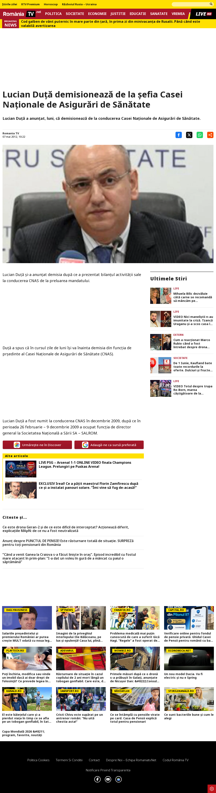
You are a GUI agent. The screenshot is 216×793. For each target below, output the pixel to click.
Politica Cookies (38, 760)
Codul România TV (176, 760)
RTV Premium (30, 4)
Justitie (118, 14)
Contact (94, 760)
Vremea (178, 14)
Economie (97, 14)
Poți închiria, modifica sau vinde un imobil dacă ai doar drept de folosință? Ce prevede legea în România (26, 677)
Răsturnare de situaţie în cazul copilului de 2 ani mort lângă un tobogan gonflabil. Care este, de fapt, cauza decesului (80, 677)
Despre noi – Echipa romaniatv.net (131, 760)
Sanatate (158, 14)
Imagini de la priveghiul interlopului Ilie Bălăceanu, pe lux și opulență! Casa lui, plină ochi (78, 637)
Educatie (138, 14)
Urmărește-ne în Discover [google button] (37, 445)
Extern (178, 335)
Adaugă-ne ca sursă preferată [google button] (109, 445)
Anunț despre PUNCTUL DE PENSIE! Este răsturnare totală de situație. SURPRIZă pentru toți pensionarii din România (68, 542)
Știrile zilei (9, 4)
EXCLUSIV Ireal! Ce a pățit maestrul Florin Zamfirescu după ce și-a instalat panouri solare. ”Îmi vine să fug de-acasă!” (88, 486)
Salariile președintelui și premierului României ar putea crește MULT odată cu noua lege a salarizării (26, 637)
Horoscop (51, 4)
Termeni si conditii (69, 760)
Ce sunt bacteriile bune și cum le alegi (189, 716)
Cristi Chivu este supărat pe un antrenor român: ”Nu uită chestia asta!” (79, 718)
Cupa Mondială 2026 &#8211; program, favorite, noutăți (23, 733)
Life (176, 288)
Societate (75, 14)
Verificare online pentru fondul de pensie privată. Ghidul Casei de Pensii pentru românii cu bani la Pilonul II (188, 637)
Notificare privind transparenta (108, 770)
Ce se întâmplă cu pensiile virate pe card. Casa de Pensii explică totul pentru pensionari (135, 718)
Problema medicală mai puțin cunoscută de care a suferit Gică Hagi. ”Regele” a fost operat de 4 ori (135, 637)
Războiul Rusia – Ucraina (79, 4)
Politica (53, 14)
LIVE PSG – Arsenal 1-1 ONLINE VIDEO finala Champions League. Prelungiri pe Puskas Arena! (85, 465)
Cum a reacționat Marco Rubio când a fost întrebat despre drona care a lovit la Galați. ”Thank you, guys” (191, 343)
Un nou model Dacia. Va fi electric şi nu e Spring (183, 676)
